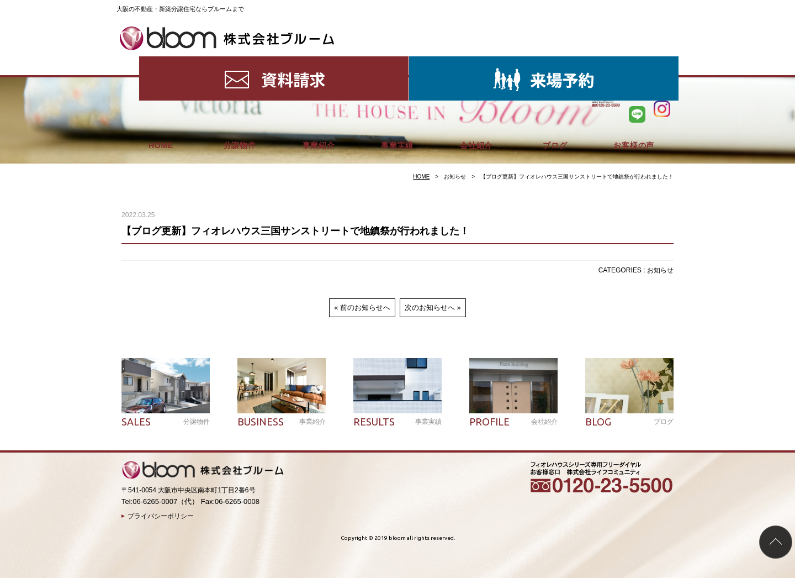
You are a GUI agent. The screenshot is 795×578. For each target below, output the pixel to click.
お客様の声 (633, 60)
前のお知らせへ (365, 307)
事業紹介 (319, 60)
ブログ (555, 60)
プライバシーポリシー (161, 516)
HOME (161, 60)
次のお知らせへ (430, 307)
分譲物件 (240, 60)
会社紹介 (476, 60)
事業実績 (397, 60)
